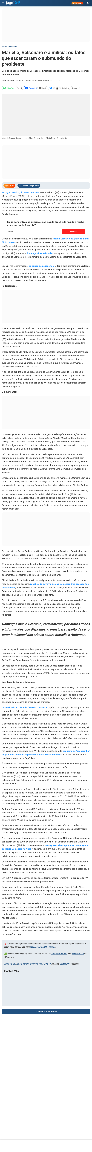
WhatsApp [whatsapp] (8, 88)
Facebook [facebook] (30, 88)
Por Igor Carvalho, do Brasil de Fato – (21, 192)
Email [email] (42, 88)
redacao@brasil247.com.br (42, 947)
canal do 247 (78, 953)
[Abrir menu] (3, 3)
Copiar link (65, 88)
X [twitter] (19, 88)
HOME (4, 47)
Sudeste (13, 47)
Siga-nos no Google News (29, 186)
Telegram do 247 (59, 953)
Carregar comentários (46, 1011)
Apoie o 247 (9, 186)
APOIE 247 (77, 3)
